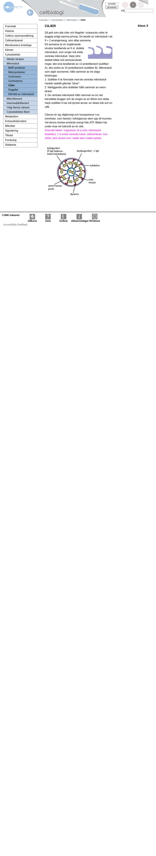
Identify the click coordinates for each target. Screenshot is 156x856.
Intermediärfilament (18, 103)
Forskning (10, 140)
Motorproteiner (16, 72)
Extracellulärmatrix (16, 121)
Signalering (11, 130)
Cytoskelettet (58, 20)
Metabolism (11, 116)
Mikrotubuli (73, 20)
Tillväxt (9, 135)
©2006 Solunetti (10, 215)
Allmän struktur (15, 59)
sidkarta (32, 219)
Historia (9, 31)
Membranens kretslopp (18, 45)
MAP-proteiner (16, 67)
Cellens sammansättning (19, 35)
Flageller (13, 89)
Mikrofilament (14, 98)
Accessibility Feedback (15, 224)
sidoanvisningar (80, 219)
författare (94, 219)
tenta (48, 219)
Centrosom (14, 76)
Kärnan (9, 50)
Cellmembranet (14, 40)
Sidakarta (10, 144)
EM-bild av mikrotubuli (21, 94)
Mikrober (10, 126)
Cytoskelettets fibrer (18, 112)
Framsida (45, 20)
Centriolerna (15, 81)
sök (123, 10)
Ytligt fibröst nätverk (18, 107)
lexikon (64, 219)
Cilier (11, 85)
